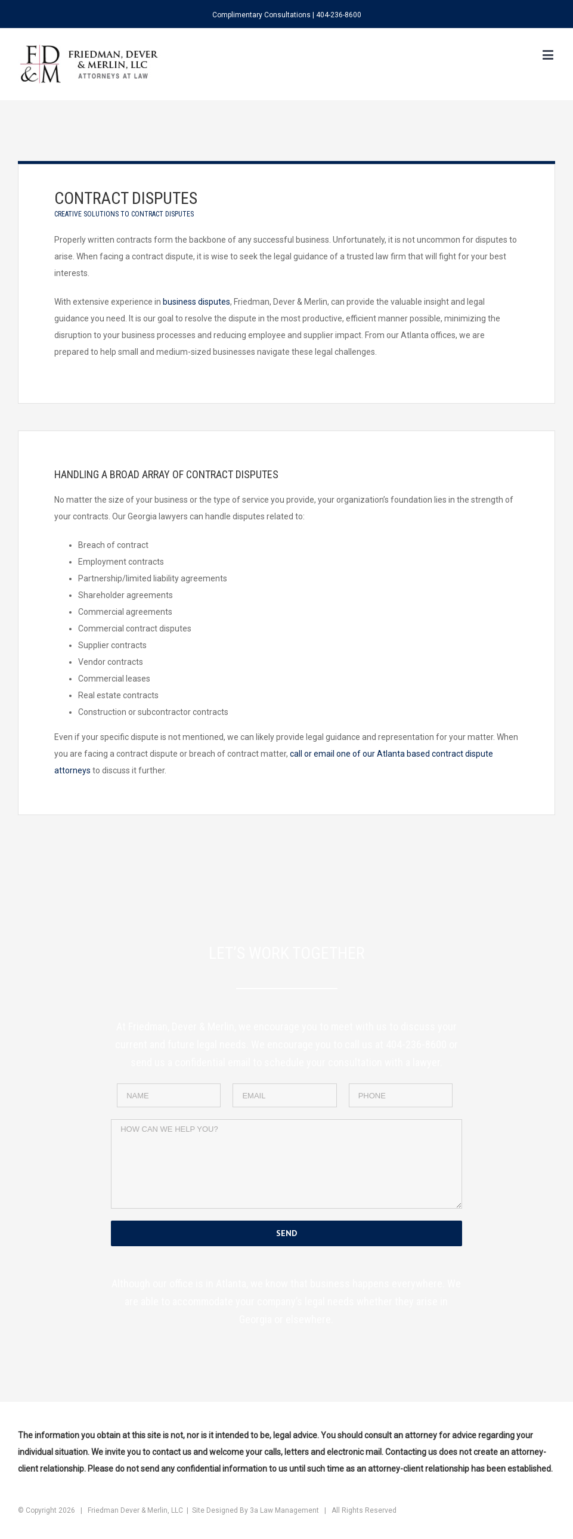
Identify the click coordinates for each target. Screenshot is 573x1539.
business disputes (196, 301)
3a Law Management (284, 1510)
